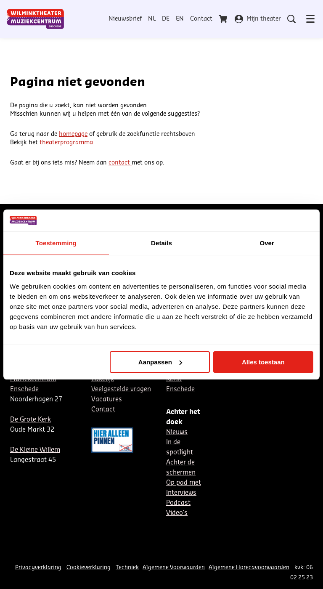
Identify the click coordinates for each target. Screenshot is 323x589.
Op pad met (183, 483)
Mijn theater (258, 19)
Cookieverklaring (88, 567)
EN (180, 19)
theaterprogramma (66, 143)
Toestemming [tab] (56, 243)
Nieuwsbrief (125, 19)
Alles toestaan (263, 362)
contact (120, 163)
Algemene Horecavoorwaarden (249, 567)
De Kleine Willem (35, 450)
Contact (201, 19)
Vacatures (106, 399)
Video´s (177, 513)
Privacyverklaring (38, 567)
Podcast (178, 503)
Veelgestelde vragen (121, 389)
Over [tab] (266, 243)
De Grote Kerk (30, 420)
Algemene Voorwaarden (174, 567)
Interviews (181, 493)
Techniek (127, 567)
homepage (73, 134)
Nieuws (177, 432)
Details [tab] (161, 243)
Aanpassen (160, 362)
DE (165, 19)
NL (152, 19)
